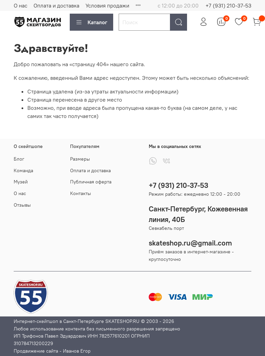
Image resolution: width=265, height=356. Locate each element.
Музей (21, 182)
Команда (23, 170)
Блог (19, 159)
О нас (20, 5)
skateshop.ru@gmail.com (190, 243)
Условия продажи (107, 5)
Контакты (80, 193)
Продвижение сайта (36, 351)
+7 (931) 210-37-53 (228, 5)
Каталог (91, 22)
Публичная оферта (90, 182)
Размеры (80, 159)
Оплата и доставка (56, 5)
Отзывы (22, 205)
